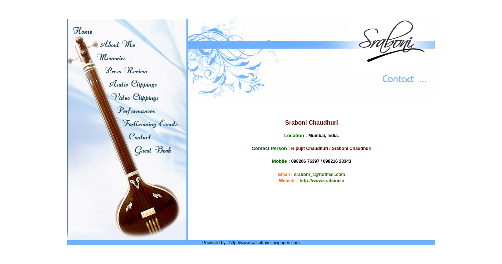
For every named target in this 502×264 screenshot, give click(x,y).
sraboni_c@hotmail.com (319, 174)
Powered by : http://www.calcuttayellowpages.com (250, 242)
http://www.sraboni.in (321, 180)
